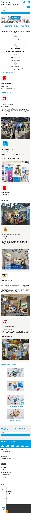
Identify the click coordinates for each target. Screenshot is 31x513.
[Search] (28, 7)
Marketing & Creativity (5, 477)
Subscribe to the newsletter (15, 434)
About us (2, 4)
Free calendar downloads (5, 451)
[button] (2, 7)
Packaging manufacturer (5, 476)
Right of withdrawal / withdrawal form (7, 458)
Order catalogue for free (5, 456)
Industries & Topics (15, 4)
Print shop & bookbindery (5, 470)
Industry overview (4, 469)
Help (6, 4)
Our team (9, 4)
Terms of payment (4, 453)
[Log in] (24, 2)
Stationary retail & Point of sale (6, 472)
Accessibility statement (5, 460)
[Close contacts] (7, 511)
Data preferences (4, 461)
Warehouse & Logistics (5, 474)
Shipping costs (3, 454)
